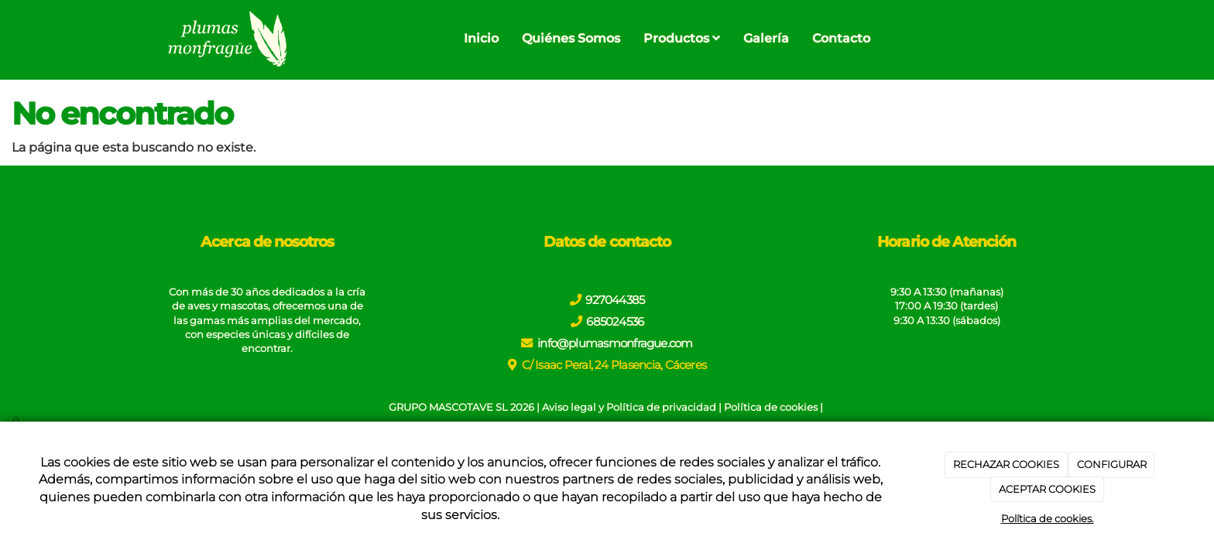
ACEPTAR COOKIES (1047, 489)
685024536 (614, 321)
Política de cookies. (1047, 518)
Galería (766, 38)
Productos (681, 38)
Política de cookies (771, 407)
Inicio (481, 38)
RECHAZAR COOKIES (1006, 464)
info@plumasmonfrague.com (615, 343)
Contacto (841, 38)
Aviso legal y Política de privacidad (629, 407)
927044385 (614, 299)
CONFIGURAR (1112, 464)
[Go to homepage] (225, 38)
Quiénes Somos (571, 38)
